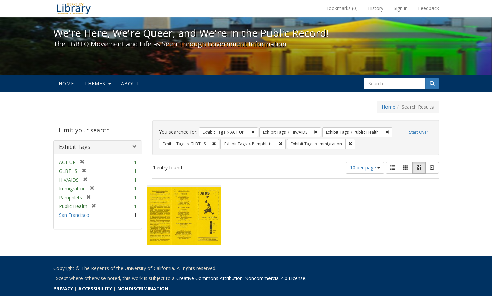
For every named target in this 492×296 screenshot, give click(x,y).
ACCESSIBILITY (95, 288)
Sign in (401, 8)
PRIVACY (63, 288)
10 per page (365, 167)
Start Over (418, 132)
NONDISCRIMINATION (142, 288)
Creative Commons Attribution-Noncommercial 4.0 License (240, 278)
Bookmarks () (341, 8)
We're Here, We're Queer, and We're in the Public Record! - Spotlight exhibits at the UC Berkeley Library (73, 8)
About (130, 83)
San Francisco (74, 215)
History (375, 8)
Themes (97, 83)
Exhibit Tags (74, 147)
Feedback (428, 8)
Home (66, 83)
